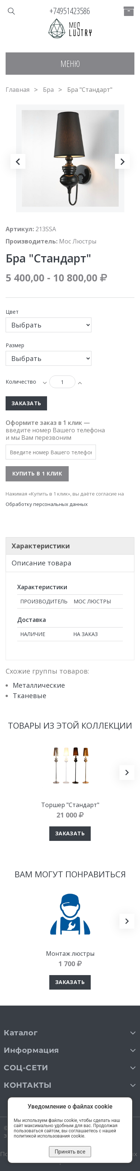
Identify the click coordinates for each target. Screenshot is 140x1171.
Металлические (39, 685)
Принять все (70, 1152)
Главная (17, 90)
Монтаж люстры (70, 953)
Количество (21, 381)
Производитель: (31, 241)
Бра (48, 90)
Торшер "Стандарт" (70, 805)
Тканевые (29, 695)
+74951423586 (70, 11)
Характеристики (41, 545)
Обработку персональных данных (47, 504)
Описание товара (41, 562)
